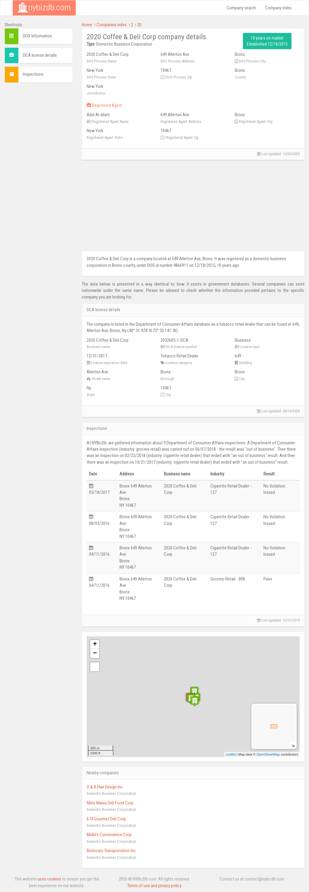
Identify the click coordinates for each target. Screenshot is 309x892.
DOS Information (37, 36)
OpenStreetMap (268, 754)
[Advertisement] (39, 177)
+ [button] (95, 644)
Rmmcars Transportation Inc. (112, 850)
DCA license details (40, 55)
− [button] (95, 653)
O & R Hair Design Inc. (105, 787)
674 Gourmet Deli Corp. (107, 819)
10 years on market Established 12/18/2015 (267, 41)
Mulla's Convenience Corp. (109, 834)
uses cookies (49, 879)
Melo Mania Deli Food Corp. (110, 803)
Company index (278, 8)
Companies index (112, 24)
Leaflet (231, 754)
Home (87, 24)
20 (139, 24)
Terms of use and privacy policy (154, 885)
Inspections (33, 74)
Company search (241, 8)
